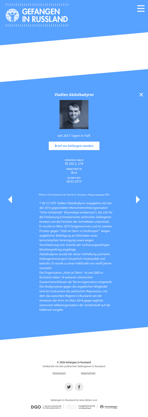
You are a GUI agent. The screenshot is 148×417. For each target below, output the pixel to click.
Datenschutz (88, 373)
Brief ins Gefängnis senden (74, 146)
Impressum (59, 373)
